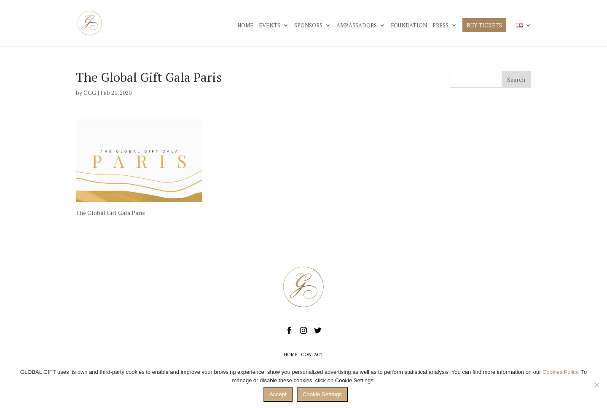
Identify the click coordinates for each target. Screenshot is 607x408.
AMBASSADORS (356, 25)
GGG (89, 93)
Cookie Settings (322, 394)
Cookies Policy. (561, 372)
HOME (245, 25)
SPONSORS (308, 25)
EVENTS (269, 25)
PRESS (440, 25)
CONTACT (312, 354)
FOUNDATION (409, 25)
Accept (278, 394)
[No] (596, 385)
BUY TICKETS (484, 25)
